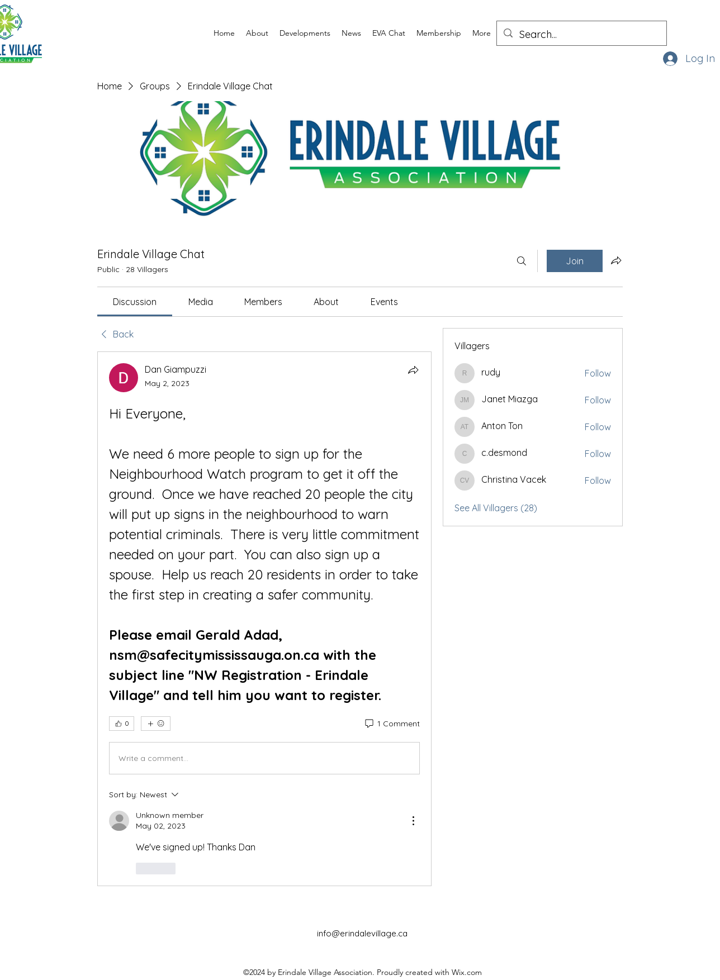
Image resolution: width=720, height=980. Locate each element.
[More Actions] (413, 820)
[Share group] (616, 260)
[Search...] (581, 34)
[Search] (521, 261)
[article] (264, 618)
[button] (257, 33)
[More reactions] (155, 723)
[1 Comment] (391, 724)
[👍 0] (121, 723)
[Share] (413, 370)
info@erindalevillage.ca (362, 933)
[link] (135, 301)
